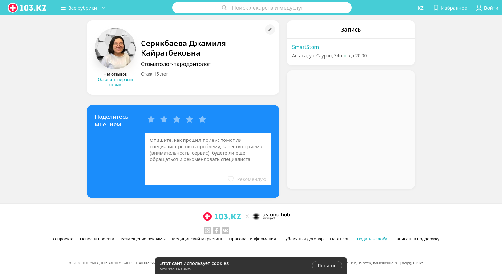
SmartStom (305, 47)
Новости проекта (97, 239)
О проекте (63, 239)
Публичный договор (302, 239)
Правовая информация (252, 239)
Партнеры (340, 239)
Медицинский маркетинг (197, 239)
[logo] (27, 8)
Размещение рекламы (143, 239)
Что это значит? (175, 269)
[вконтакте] (225, 230)
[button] (82, 7)
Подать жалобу (372, 239)
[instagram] (207, 230)
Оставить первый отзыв (115, 82)
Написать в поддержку (416, 239)
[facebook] (216, 230)
